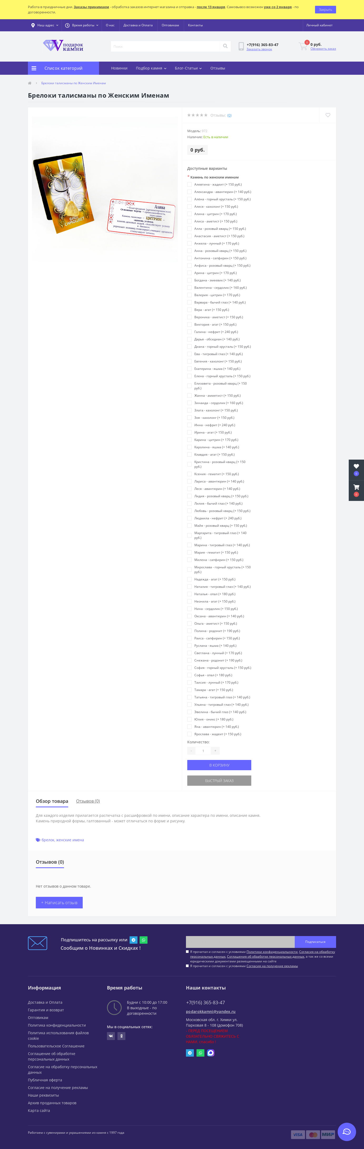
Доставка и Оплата (138, 25)
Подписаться (315, 941)
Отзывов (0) (88, 801)
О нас (110, 25)
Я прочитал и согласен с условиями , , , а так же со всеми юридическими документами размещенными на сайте (262, 956)
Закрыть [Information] (325, 9)
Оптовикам (170, 25)
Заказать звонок (259, 49)
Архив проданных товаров (52, 1102)
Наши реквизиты (43, 1095)
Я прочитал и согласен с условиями (244, 966)
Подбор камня (151, 68)
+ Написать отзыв (59, 903)
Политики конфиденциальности (272, 951)
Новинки (119, 68)
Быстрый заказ (219, 780)
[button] (82, 25)
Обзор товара (52, 801)
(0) (229, 115)
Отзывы (217, 68)
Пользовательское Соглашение (56, 1045)
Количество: (198, 741)
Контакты (195, 25)
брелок (48, 839)
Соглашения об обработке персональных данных (265, 956)
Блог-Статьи (188, 68)
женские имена (70, 839)
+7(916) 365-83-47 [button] (205, 1002)
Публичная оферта (45, 1079)
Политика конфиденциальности (57, 1025)
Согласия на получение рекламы (272, 966)
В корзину (219, 765)
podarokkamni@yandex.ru (211, 1011)
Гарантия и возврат (46, 1009)
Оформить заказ (323, 48)
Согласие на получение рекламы (58, 1087)
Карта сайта (39, 1110)
